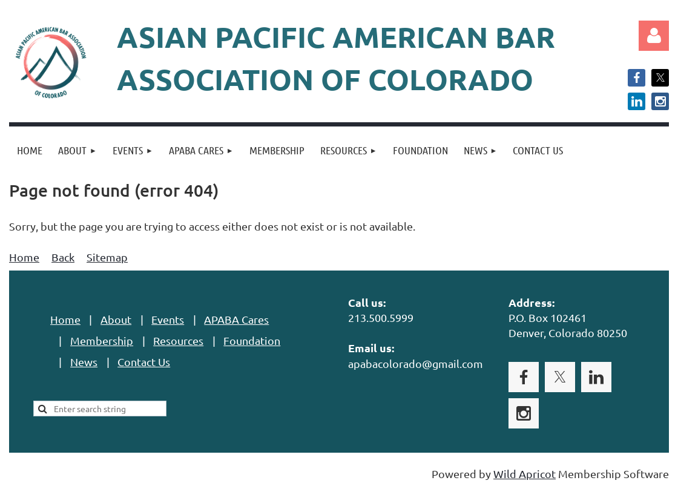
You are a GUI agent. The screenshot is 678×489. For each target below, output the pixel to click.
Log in (654, 36)
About (115, 319)
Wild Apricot (524, 473)
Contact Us (143, 361)
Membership (101, 340)
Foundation (251, 340)
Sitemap (107, 257)
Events (167, 319)
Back (62, 257)
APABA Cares (236, 319)
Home (24, 257)
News (83, 361)
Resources (178, 340)
